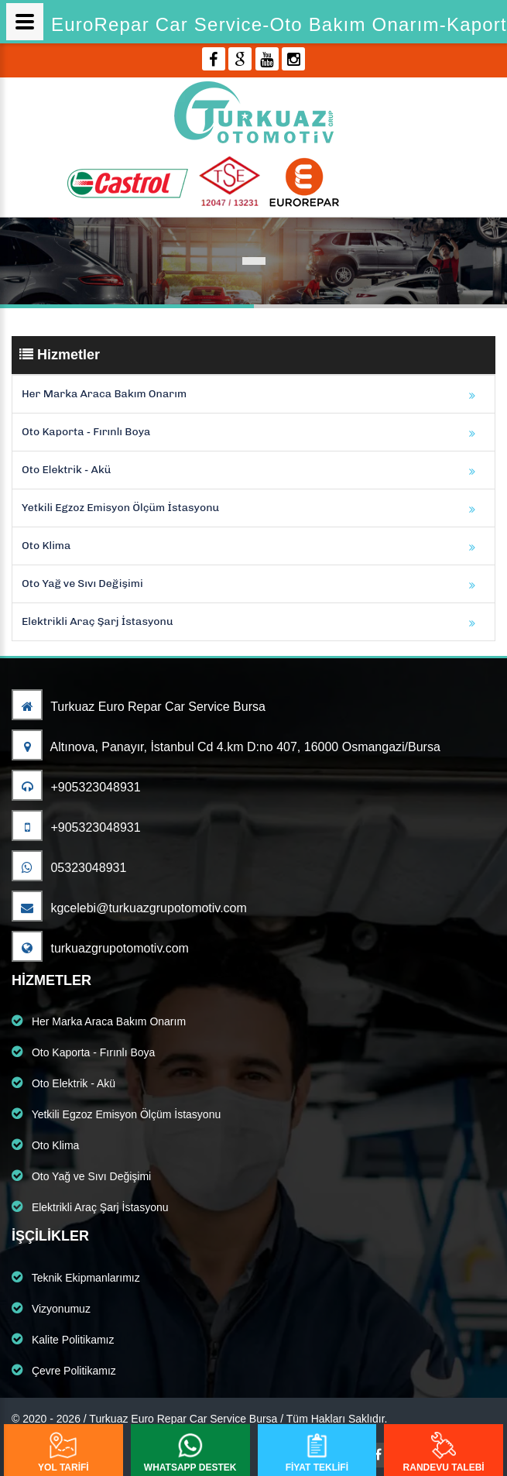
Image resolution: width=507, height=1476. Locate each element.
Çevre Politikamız (64, 1370)
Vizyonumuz (51, 1308)
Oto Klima (46, 545)
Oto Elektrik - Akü (66, 469)
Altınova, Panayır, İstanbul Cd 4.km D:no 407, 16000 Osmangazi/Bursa (226, 746)
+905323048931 (76, 787)
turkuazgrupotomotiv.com (100, 948)
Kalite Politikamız (63, 1339)
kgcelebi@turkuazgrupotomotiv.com (129, 908)
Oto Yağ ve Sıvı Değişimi (82, 583)
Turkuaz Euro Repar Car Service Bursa (138, 706)
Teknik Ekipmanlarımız (76, 1277)
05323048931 (69, 867)
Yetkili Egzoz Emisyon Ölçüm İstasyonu (120, 507)
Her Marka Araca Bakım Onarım (104, 393)
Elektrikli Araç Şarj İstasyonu (97, 621)
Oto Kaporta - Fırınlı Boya (86, 431)
